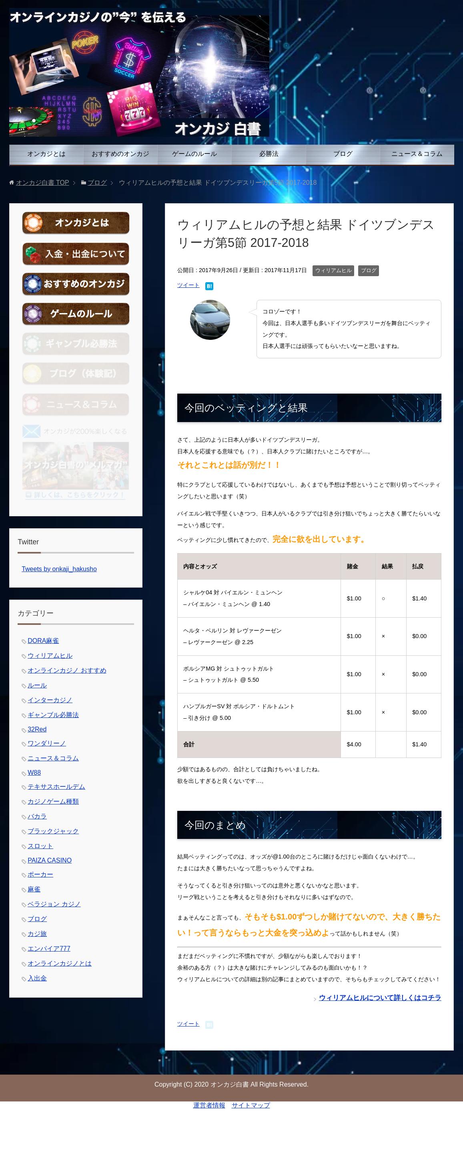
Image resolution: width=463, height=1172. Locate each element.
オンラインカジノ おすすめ (67, 670)
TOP (42, 182)
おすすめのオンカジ (120, 153)
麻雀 (34, 889)
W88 (34, 772)
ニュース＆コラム (417, 153)
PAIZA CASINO (50, 860)
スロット (40, 846)
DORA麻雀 (43, 640)
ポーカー (40, 874)
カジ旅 (37, 933)
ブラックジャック (53, 831)
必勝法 (269, 153)
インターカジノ (50, 700)
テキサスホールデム (56, 786)
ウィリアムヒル (333, 270)
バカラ (37, 816)
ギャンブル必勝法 (53, 714)
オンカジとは (46, 153)
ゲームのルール (194, 153)
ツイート (188, 285)
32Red (37, 729)
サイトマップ (251, 1105)
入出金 (37, 978)
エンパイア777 (49, 948)
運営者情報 (209, 1105)
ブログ (343, 153)
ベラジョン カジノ (54, 904)
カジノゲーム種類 (53, 801)
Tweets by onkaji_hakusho (59, 569)
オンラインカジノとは (60, 963)
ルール (37, 685)
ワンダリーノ (47, 743)
